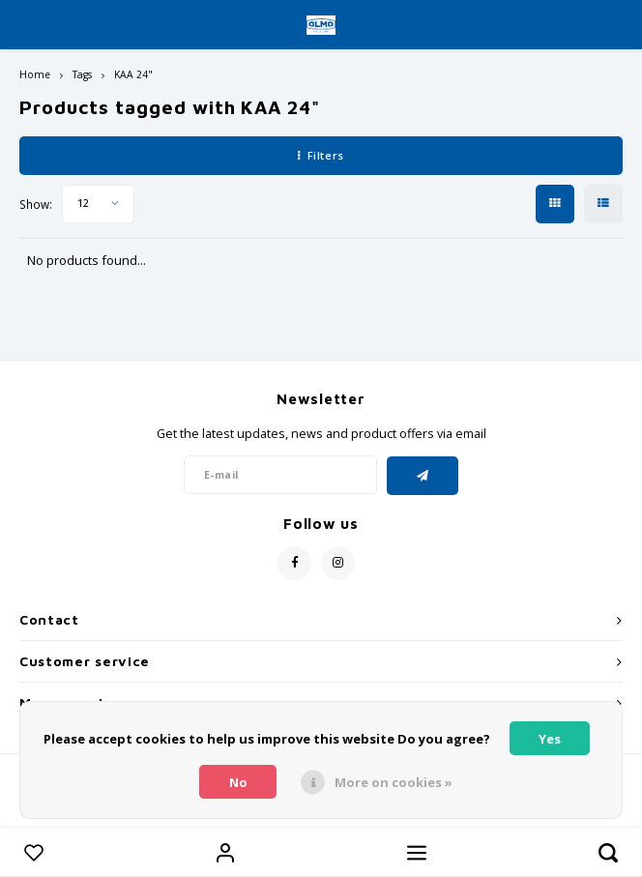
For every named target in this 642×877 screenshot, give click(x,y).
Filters (320, 155)
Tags (82, 74)
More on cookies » (393, 782)
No (238, 782)
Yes (550, 738)
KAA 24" (133, 74)
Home (34, 74)
